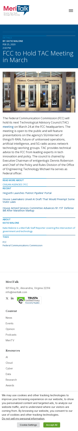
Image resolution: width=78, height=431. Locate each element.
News (9, 317)
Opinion (10, 328)
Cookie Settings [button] (28, 424)
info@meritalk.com (16, 292)
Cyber (9, 368)
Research (11, 379)
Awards (10, 385)
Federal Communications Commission (22, 245)
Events (9, 323)
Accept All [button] (51, 424)
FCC (26, 184)
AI (7, 357)
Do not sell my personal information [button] (23, 418)
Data (8, 374)
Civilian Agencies (12, 184)
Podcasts (11, 334)
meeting (8, 127)
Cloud (9, 362)
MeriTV (10, 340)
